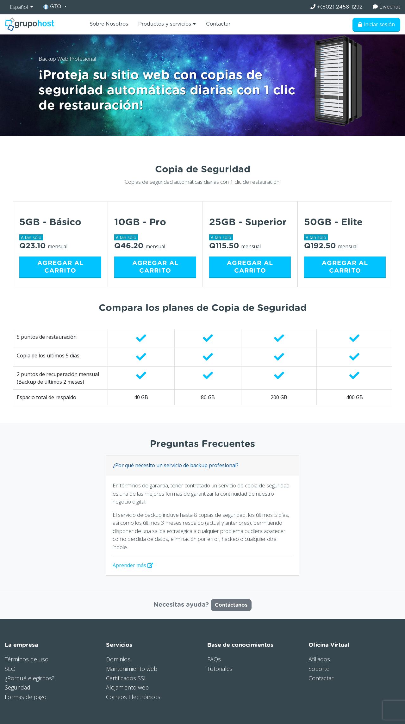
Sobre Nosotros (109, 24)
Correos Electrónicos (133, 697)
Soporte (318, 668)
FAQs (214, 659)
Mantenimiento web (131, 668)
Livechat (386, 6)
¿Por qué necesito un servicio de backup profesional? (176, 465)
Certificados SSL (126, 678)
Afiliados (319, 659)
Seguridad (17, 687)
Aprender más (133, 565)
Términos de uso (26, 659)
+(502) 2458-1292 (336, 6)
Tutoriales (220, 668)
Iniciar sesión (376, 24)
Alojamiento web (127, 687)
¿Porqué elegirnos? (29, 678)
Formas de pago (26, 697)
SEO (10, 668)
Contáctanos (231, 605)
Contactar (218, 24)
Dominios (118, 659)
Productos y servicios (167, 24)
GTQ (53, 6)
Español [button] (19, 6)
